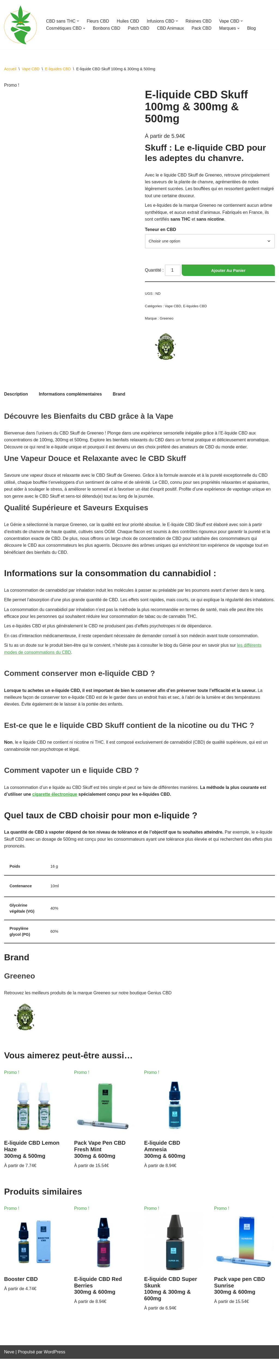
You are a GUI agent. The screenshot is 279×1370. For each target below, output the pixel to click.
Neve (9, 1363)
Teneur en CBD (160, 230)
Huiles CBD (128, 21)
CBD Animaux (171, 28)
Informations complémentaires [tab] (70, 395)
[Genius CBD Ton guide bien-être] (20, 24)
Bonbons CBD (107, 28)
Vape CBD (31, 69)
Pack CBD (202, 28)
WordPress (54, 1363)
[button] (78, 21)
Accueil (10, 69)
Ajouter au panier (228, 271)
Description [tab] (16, 395)
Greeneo (167, 319)
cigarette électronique (55, 804)
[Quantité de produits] (173, 271)
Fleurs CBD (98, 21)
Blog (252, 28)
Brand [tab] (119, 395)
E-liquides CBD (58, 69)
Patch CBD (139, 28)
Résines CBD (199, 21)
